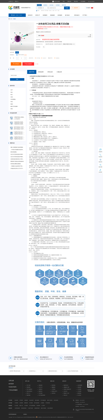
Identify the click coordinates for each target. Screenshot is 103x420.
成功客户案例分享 (67, 389)
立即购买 (16, 63)
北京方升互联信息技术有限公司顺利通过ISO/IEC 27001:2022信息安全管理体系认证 (17, 156)
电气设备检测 (36, 402)
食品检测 (16, 400)
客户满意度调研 (42, 395)
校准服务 (60, 15)
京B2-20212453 (70, 417)
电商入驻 (21, 405)
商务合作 (65, 395)
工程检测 (16, 402)
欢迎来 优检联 (56, 1)
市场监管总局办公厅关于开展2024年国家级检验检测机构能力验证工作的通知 (17, 168)
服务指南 (28, 395)
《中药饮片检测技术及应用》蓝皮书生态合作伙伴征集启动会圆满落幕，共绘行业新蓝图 (17, 149)
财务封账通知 (13, 152)
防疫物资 (38, 405)
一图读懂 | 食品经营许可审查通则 (17, 166)
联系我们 (25, 414)
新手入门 (11, 1)
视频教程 (53, 387)
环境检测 (21, 400)
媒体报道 (79, 393)
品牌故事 (79, 387)
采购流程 (40, 385)
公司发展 (79, 391)
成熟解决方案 (66, 387)
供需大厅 (37, 15)
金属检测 (26, 400)
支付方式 (40, 387)
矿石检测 (31, 402)
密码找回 (28, 387)
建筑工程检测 (49, 400)
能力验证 (52, 5)
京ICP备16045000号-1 (53, 417)
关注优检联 (83, 1)
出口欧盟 (16, 405)
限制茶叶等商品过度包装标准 (17, 161)
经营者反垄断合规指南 (15, 163)
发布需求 (11, 383)
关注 (36, 64)
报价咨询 (100, 160)
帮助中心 (17, 1)
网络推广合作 (66, 393)
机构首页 (30, 15)
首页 (11, 18)
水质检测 (21, 402)
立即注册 (11, 380)
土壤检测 (42, 402)
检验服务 (52, 15)
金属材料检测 (36, 408)
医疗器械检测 (43, 400)
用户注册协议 (29, 389)
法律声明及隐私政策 (12, 414)
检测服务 (39, 5)
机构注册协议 (29, 391)
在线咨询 (100, 150)
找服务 (14, 18)
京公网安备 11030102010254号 (43, 417)
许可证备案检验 (32, 405)
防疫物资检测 (23, 408)
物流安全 (40, 391)
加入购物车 (28, 63)
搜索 (17, 79)
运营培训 (53, 393)
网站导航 (76, 1)
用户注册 (28, 385)
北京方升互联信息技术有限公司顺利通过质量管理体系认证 (17, 154)
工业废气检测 (30, 408)
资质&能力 (77, 15)
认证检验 (26, 405)
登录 (64, 1)
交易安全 (40, 389)
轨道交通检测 (50, 408)
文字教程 (53, 389)
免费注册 (69, 1)
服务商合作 (66, 385)
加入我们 (79, 395)
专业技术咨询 (12, 387)
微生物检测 (37, 400)
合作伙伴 (65, 391)
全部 (17, 52)
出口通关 (43, 405)
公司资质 (79, 389)
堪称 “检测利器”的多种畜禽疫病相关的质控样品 (17, 147)
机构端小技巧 (54, 391)
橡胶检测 (26, 402)
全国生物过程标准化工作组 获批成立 (17, 159)
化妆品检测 (31, 400)
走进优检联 (79, 385)
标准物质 (58, 5)
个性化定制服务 (13, 390)
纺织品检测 (56, 400)
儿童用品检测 (17, 408)
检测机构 (45, 5)
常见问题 (40, 393)
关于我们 (84, 15)
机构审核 (53, 385)
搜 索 (67, 7)
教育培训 (64, 5)
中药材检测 (47, 402)
